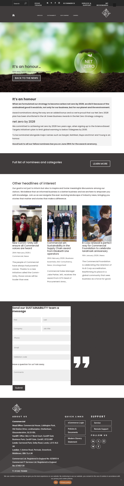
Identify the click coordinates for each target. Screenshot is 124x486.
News (48, 71)
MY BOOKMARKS (102, 4)
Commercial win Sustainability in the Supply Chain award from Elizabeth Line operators (59, 248)
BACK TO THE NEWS (26, 78)
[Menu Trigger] (114, 5)
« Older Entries (19, 292)
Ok (56, 482)
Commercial (17, 256)
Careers (75, 15)
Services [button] (40, 15)
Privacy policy (65, 482)
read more (17, 283)
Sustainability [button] (51, 15)
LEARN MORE (100, 163)
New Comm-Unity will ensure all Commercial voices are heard (25, 245)
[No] (121, 479)
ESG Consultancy (36, 71)
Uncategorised (59, 265)
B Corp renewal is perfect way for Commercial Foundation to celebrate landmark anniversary (97, 247)
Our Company (64, 15)
